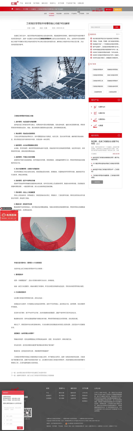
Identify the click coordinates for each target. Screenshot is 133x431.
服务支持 (45, 3)
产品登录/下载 (70, 3)
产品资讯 (74, 13)
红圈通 (101, 125)
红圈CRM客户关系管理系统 (70, 418)
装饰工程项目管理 (112, 75)
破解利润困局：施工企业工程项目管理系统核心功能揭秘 (35, 375)
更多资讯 (97, 182)
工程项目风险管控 (98, 86)
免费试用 (118, 9)
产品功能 (60, 426)
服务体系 (73, 392)
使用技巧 (48, 395)
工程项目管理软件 (45, 38)
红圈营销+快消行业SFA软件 (86, 418)
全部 (45, 13)
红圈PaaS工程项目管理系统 (53, 418)
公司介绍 (84, 392)
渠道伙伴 (84, 395)
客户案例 (36, 3)
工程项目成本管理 (112, 86)
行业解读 (33, 9)
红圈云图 (81, 3)
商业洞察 (59, 13)
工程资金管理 (112, 92)
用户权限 (54, 426)
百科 (87, 13)
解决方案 (28, 3)
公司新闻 (81, 13)
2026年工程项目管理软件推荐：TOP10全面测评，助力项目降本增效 (112, 52)
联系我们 (84, 401)
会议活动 (66, 13)
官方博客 (25, 9)
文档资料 (48, 398)
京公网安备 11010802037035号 (74, 423)
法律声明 (73, 398)
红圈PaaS (102, 107)
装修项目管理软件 (112, 80)
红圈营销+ (102, 119)
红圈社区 (73, 395)
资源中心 (53, 3)
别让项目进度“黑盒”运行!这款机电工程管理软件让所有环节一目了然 (112, 38)
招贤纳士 (84, 398)
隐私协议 (49, 426)
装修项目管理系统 (112, 69)
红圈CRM (102, 113)
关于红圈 (61, 3)
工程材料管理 (98, 92)
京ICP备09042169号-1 (56, 423)
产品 (21, 3)
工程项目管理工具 (98, 80)
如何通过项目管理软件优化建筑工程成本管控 (32, 372)
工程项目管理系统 (98, 75)
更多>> (118, 34)
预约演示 (109, 9)
